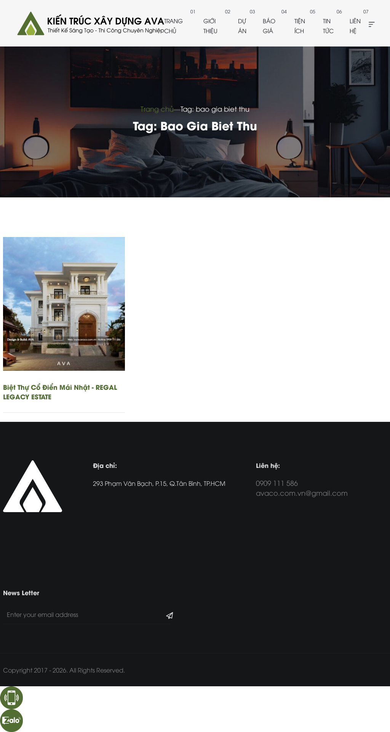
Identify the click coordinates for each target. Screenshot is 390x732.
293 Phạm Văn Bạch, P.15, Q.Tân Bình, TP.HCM (159, 483)
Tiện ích (299, 25)
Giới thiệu (210, 25)
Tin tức (328, 25)
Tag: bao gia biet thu (215, 108)
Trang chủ (173, 25)
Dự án (242, 25)
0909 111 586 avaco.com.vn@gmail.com (302, 487)
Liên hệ (355, 25)
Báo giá (269, 25)
